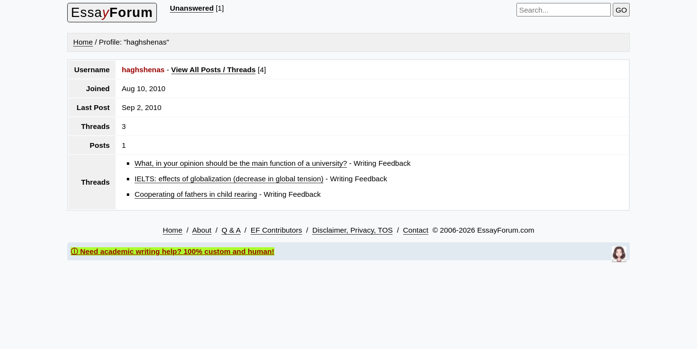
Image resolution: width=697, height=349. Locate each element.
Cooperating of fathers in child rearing (196, 194)
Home (83, 42)
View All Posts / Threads (213, 69)
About (202, 230)
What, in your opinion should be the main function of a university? (241, 163)
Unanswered (191, 8)
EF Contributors (276, 230)
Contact (415, 230)
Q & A (231, 230)
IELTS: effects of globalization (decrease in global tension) (229, 178)
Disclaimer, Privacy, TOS (352, 230)
